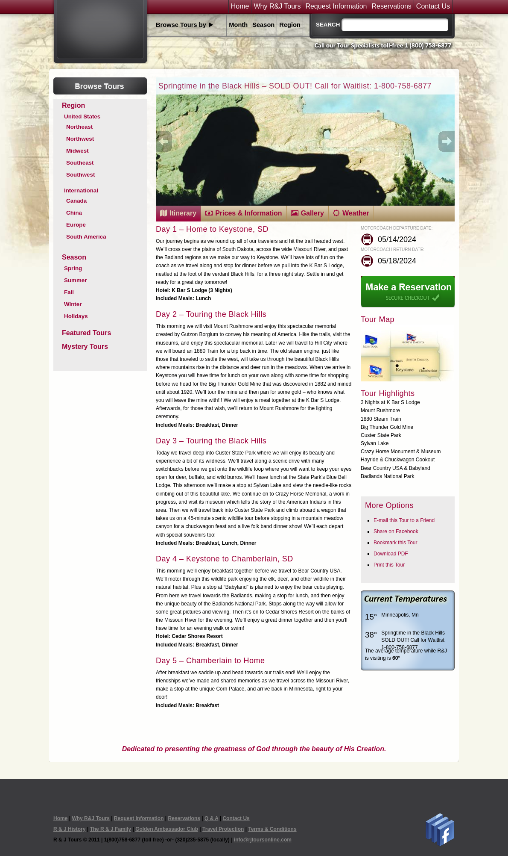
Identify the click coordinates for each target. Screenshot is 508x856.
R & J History (69, 829)
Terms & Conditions (272, 829)
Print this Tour (389, 565)
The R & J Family (110, 829)
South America (86, 236)
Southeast (79, 162)
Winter (73, 304)
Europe (76, 224)
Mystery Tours (85, 346)
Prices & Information (248, 213)
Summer (75, 280)
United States (82, 116)
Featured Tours (86, 332)
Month (238, 24)
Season (263, 24)
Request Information (336, 6)
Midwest (77, 151)
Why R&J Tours (277, 6)
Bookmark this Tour (395, 543)
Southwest (80, 174)
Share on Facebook (396, 531)
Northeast (79, 127)
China (74, 213)
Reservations (391, 6)
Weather (355, 213)
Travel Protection (223, 829)
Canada (76, 201)
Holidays (76, 316)
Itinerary (182, 213)
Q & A (211, 818)
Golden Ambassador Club (166, 829)
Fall (69, 292)
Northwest (80, 139)
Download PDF (391, 554)
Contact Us (433, 6)
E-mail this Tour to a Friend (404, 520)
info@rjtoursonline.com (263, 840)
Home (240, 6)
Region (290, 24)
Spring (73, 268)
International (81, 190)
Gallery (312, 213)
